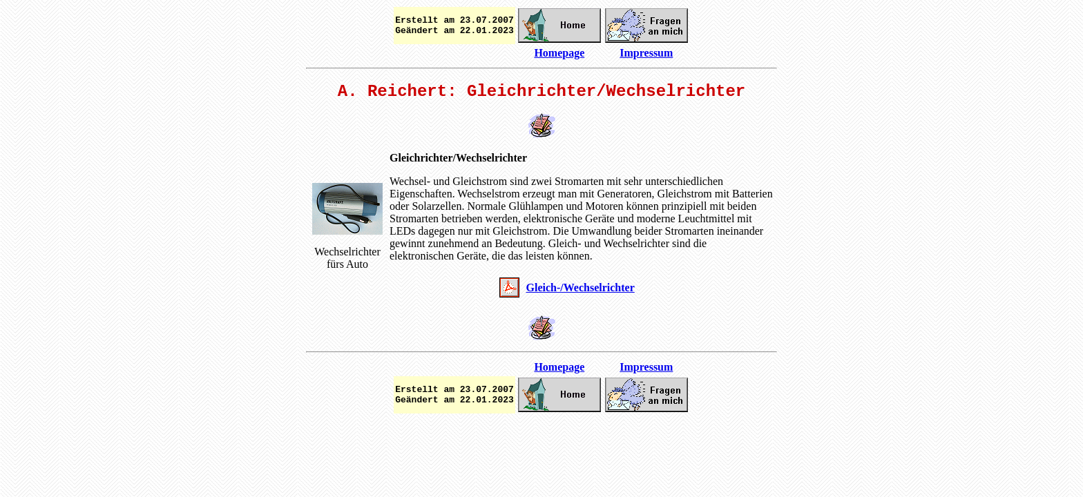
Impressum (646, 53)
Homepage (559, 53)
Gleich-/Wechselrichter (580, 287)
